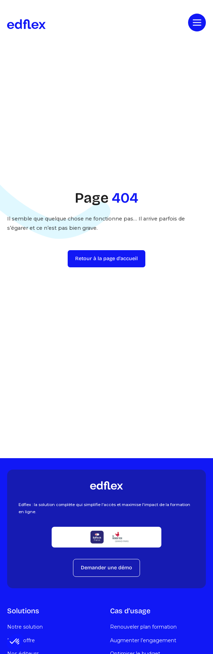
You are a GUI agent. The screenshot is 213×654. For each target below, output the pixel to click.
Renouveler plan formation (143, 627)
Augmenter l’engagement (143, 640)
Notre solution (25, 627)
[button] (15, 641)
